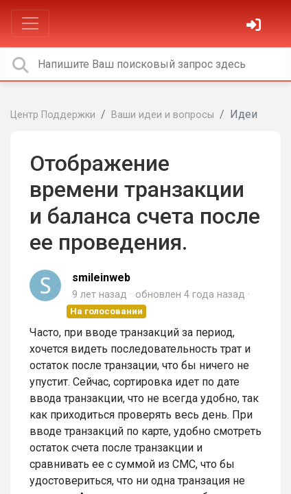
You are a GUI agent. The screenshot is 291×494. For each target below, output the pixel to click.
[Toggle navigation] (30, 23)
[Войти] (255, 26)
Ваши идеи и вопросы (162, 115)
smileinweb (101, 277)
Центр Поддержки (52, 115)
